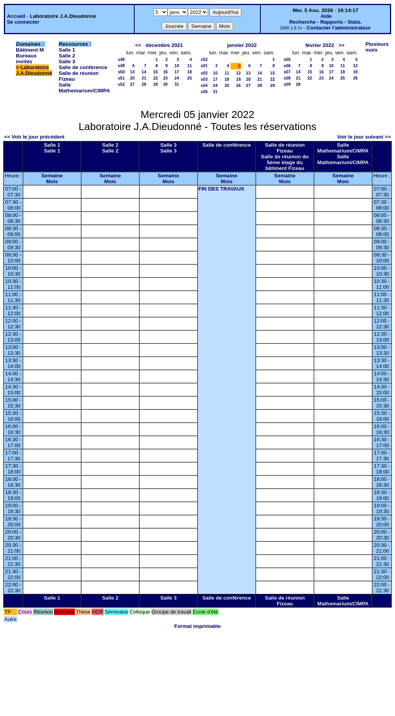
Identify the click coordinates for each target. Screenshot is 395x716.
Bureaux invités (26, 58)
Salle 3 (67, 61)
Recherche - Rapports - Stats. (325, 22)
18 (189, 71)
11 (189, 65)
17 (177, 71)
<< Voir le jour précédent (34, 137)
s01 (204, 65)
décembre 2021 (164, 45)
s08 (287, 78)
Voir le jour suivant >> (364, 137)
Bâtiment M (30, 50)
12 (238, 73)
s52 (121, 84)
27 (132, 84)
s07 (287, 71)
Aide (326, 16)
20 (132, 78)
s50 (121, 71)
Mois (52, 181)
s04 (204, 85)
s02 (204, 73)
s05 (204, 91)
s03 (204, 79)
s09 (287, 84)
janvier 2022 (241, 45)
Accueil (16, 16)
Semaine (52, 176)
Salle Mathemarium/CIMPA (84, 88)
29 (155, 84)
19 (238, 79)
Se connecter (23, 22)
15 (155, 71)
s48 (121, 59)
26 (238, 85)
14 (144, 71)
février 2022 (319, 45)
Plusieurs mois (377, 47)
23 (165, 78)
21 (144, 78)
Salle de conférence (83, 67)
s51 (121, 78)
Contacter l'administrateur (339, 28)
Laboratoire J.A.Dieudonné (34, 70)
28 (144, 84)
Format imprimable (197, 626)
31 (177, 84)
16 (165, 71)
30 (165, 84)
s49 (121, 65)
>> (341, 45)
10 (177, 65)
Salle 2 (67, 56)
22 (155, 78)
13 (132, 71)
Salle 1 (67, 50)
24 (177, 78)
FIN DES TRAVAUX (221, 189)
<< (138, 45)
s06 (287, 65)
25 (189, 78)
